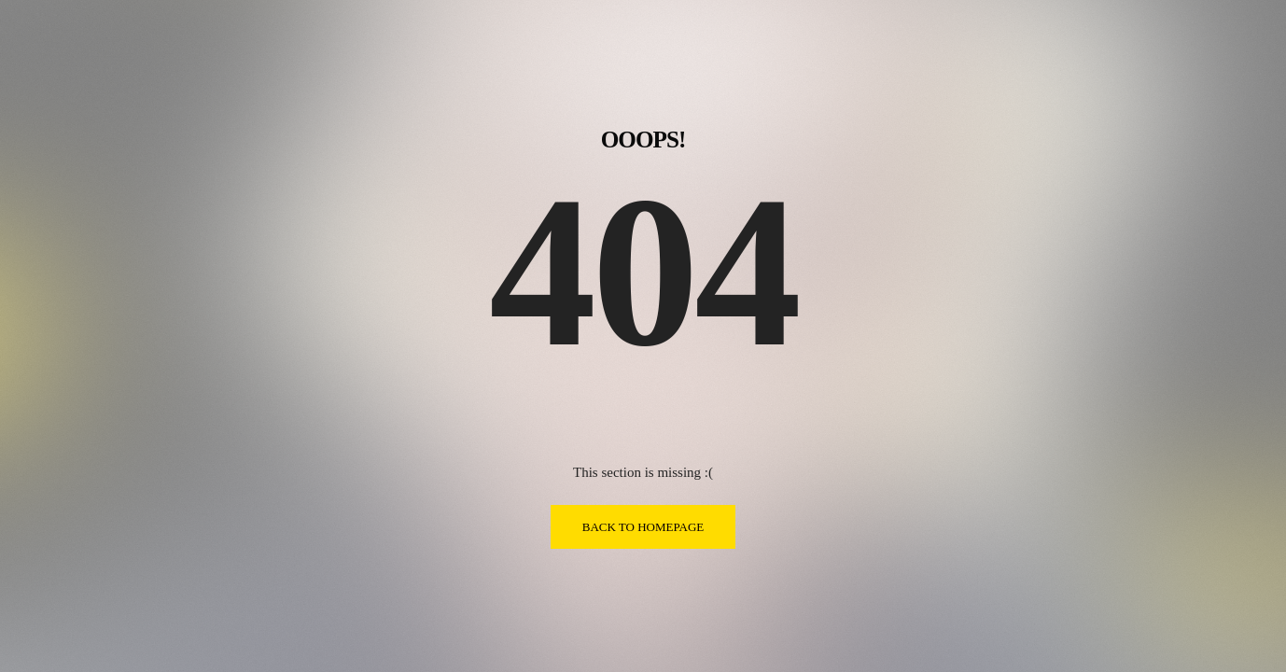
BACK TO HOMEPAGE (643, 527)
